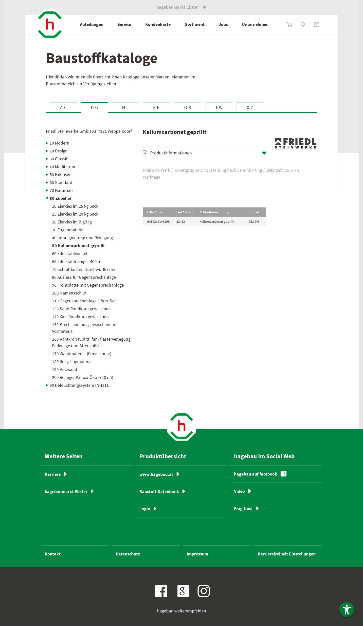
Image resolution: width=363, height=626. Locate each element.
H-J (125, 107)
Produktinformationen (171, 153)
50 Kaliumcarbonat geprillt (78, 245)
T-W (218, 107)
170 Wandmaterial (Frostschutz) (81, 353)
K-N (156, 107)
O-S (187, 107)
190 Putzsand (64, 369)
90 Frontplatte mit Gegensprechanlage (88, 285)
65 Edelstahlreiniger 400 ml (77, 261)
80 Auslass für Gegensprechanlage (84, 277)
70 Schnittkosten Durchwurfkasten (84, 269)
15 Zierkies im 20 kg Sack (75, 214)
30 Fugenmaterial (68, 230)
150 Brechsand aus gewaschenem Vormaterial (83, 328)
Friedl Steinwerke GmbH (89, 131)
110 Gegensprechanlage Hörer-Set (84, 301)
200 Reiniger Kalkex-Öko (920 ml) (82, 377)
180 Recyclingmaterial (72, 361)
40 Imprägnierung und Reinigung (82, 237)
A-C (63, 107)
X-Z (250, 107)
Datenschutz (128, 554)
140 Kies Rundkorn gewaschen (80, 316)
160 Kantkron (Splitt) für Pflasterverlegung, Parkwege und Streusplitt (91, 342)
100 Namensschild (69, 293)
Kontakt (53, 554)
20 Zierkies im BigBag (72, 222)
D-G (94, 107)
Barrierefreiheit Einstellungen (287, 554)
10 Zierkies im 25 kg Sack (75, 206)
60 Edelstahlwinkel (69, 253)
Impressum (197, 554)
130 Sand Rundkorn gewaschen (81, 309)
